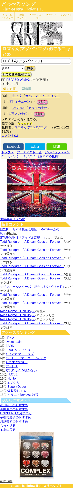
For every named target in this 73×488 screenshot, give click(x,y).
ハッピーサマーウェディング (26, 358)
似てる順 (9, 88)
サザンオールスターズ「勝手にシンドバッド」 (32, 286)
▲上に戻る (8, 429)
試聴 (42, 102)
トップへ (7, 152)
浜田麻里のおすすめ (14, 409)
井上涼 (17, 96)
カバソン (51, 14)
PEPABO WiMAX (18, 79)
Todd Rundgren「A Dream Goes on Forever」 (32, 241)
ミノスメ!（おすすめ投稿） (42, 156)
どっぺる (7, 16)
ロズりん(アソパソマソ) (30, 127)
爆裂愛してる (16, 390)
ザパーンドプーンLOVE (42, 96)
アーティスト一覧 (29, 152)
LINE (56, 146)
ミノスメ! (65, 14)
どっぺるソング (19, 4)
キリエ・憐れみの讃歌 (23, 394)
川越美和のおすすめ (14, 421)
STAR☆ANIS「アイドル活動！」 (23, 237)
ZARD (10, 345)
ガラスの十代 (37, 108)
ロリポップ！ (52, 485)
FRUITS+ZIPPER (18, 350)
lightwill (32, 485)
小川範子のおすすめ (14, 405)
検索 (30, 68)
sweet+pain (13, 341)
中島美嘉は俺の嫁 (12, 219)
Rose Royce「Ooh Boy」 (17, 311)
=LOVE (12, 374)
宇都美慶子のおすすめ (15, 417)
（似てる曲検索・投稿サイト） (23, 9)
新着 (21, 16)
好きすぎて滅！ (16, 362)
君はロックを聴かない (21, 370)
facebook (13, 146)
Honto (11, 378)
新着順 (26, 88)
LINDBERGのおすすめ (16, 413)
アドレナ (12, 366)
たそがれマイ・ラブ (20, 354)
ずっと (10, 337)
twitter (35, 146)
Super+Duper (16, 386)
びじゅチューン (19, 101)
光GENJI (18, 108)
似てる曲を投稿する (16, 74)
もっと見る (8, 425)
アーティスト (36, 16)
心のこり (13, 382)
